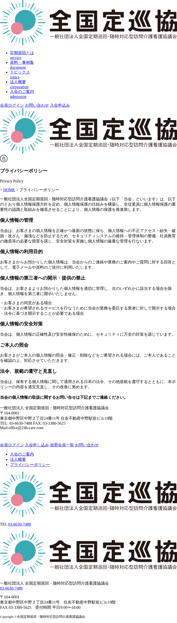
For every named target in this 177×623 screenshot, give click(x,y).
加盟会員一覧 (62, 445)
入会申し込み (37, 445)
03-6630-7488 (19, 524)
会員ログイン (12, 105)
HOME (9, 190)
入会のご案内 (22, 454)
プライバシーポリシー (30, 465)
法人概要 (18, 459)
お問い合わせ (37, 105)
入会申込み (60, 105)
